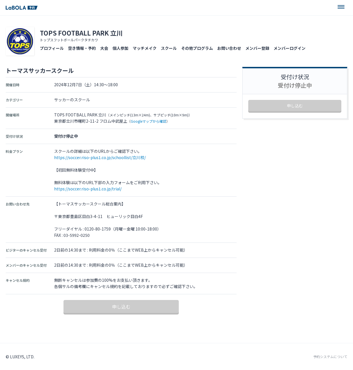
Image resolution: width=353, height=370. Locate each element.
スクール (169, 48)
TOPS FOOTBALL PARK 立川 (81, 33)
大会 (104, 48)
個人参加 (120, 48)
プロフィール (52, 48)
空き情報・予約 (82, 48)
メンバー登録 (257, 48)
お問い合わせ (229, 48)
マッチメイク (145, 48)
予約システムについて (330, 357)
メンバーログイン (289, 48)
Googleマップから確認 (148, 121)
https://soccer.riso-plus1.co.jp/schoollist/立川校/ (100, 157)
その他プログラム (197, 48)
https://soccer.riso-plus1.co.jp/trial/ (88, 189)
